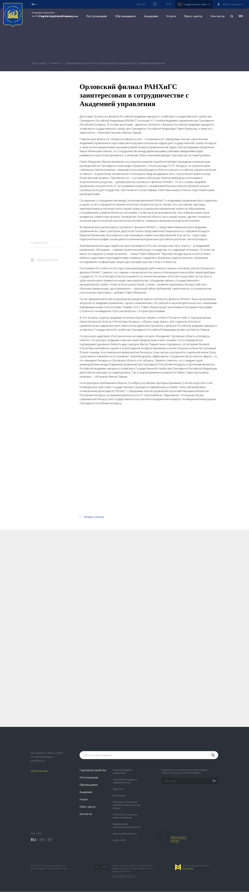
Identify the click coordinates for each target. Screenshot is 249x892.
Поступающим (97, 16)
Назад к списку (94, 517)
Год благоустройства (93, 770)
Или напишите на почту (123, 875)
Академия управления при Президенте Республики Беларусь (51, 14)
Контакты (218, 16)
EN (42, 839)
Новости (56, 63)
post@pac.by (37, 760)
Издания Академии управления (122, 772)
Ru (34, 6)
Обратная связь (39, 770)
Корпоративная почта (125, 833)
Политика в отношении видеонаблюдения (125, 816)
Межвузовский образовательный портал (127, 826)
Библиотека (119, 795)
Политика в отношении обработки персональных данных (127, 805)
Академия (151, 16)
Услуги (171, 16)
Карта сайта (119, 840)
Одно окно (118, 789)
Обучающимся (125, 16)
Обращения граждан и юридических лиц (125, 781)
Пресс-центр (193, 16)
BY (50, 839)
